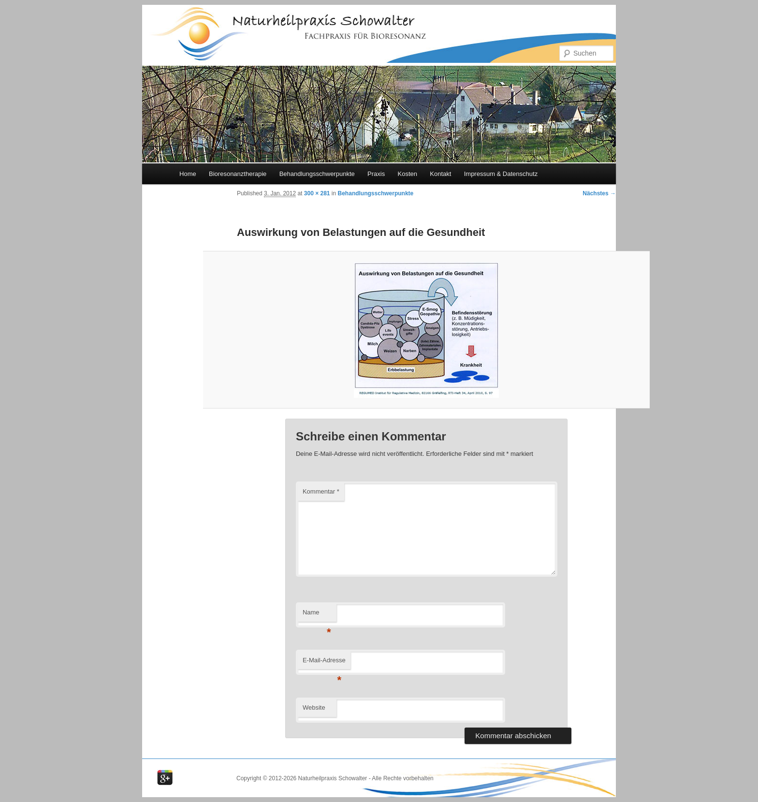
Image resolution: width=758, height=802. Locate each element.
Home (187, 173)
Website (314, 707)
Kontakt (440, 173)
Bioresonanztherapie (237, 173)
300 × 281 (317, 193)
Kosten (407, 173)
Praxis (376, 173)
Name (317, 615)
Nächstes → (599, 193)
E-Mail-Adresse (324, 663)
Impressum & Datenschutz (501, 173)
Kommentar (321, 491)
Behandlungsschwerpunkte (317, 173)
